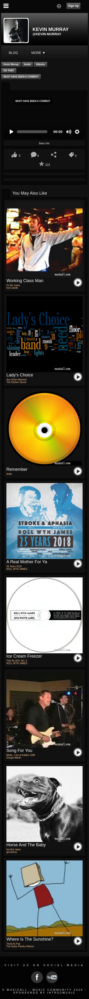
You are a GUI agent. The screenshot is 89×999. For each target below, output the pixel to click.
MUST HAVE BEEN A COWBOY (21, 76)
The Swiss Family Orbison (20, 946)
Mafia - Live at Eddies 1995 (20, 755)
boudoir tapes (13, 849)
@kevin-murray (47, 34)
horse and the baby (26, 844)
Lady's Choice (19, 375)
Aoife (9, 474)
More (38, 53)
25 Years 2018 (14, 566)
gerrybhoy (11, 852)
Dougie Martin (13, 757)
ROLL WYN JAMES (16, 569)
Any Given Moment (16, 379)
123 (47, 164)
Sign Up (73, 6)
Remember (17, 469)
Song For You (19, 750)
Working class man (24, 280)
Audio (27, 64)
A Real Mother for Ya (26, 561)
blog (13, 53)
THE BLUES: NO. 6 (16, 660)
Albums (40, 64)
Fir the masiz (13, 285)
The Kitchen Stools (16, 382)
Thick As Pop (13, 943)
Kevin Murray (11, 64)
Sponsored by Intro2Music (44, 992)
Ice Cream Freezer (24, 656)
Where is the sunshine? (29, 939)
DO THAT (9, 70)
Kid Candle (12, 288)
